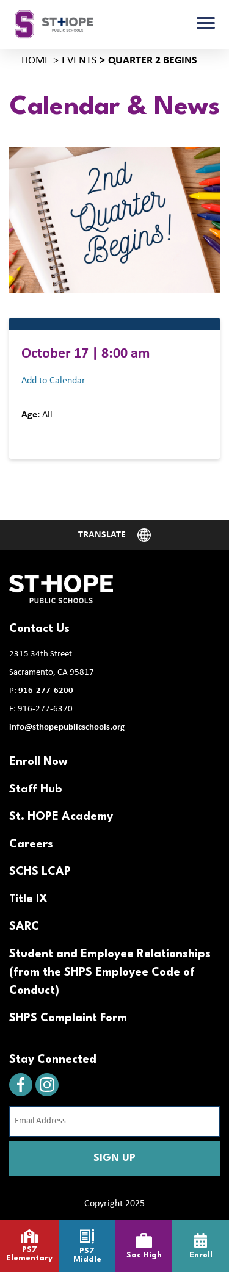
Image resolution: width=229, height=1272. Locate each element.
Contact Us (39, 628)
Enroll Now (38, 761)
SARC (24, 926)
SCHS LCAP (40, 871)
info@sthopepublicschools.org (67, 727)
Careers (31, 844)
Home (35, 60)
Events (79, 60)
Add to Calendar (53, 381)
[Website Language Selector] (114, 535)
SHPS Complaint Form (68, 1018)
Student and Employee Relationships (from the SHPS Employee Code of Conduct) (110, 972)
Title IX (28, 899)
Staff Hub (35, 789)
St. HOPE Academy (61, 816)
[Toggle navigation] (206, 24)
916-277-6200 (45, 690)
